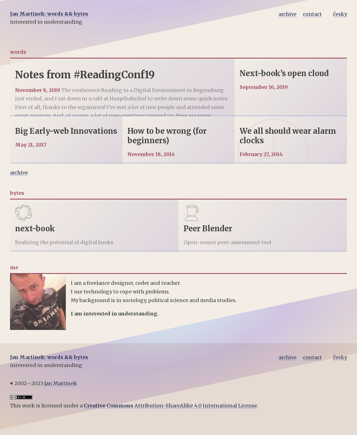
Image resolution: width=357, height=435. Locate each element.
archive (287, 14)
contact (312, 14)
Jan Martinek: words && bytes (49, 14)
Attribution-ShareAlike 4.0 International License (170, 405)
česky (340, 14)
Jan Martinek (60, 383)
